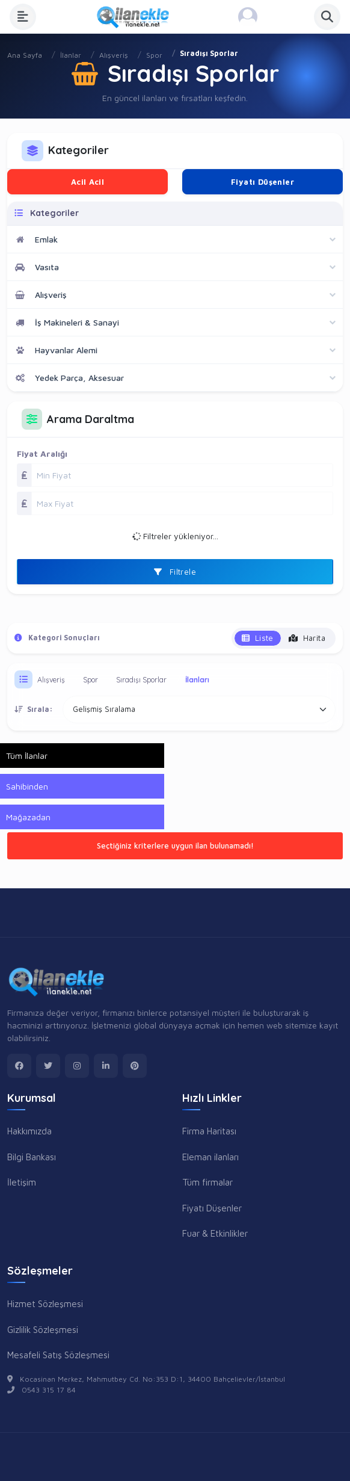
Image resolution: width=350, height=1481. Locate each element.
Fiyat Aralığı (42, 453)
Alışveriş (113, 55)
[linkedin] (106, 1066)
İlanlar (70, 55)
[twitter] (48, 1066)
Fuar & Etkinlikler (215, 1233)
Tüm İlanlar (27, 755)
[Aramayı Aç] (327, 17)
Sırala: (33, 709)
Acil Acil (88, 182)
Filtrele (175, 572)
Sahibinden (27, 786)
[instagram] (77, 1066)
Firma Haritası (209, 1130)
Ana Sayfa (24, 55)
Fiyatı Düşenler (262, 182)
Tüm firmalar (207, 1181)
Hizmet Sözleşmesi (45, 1303)
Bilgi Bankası (31, 1156)
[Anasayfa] (137, 16)
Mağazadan (28, 817)
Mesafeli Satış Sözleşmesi (58, 1354)
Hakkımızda (29, 1130)
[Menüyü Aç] (23, 17)
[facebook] (19, 1066)
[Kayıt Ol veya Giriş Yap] (247, 17)
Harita (307, 638)
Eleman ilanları (210, 1156)
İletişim (21, 1181)
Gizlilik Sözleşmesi (42, 1329)
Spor (154, 55)
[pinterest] (135, 1066)
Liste (258, 638)
